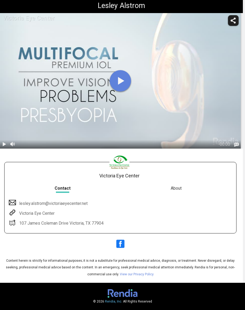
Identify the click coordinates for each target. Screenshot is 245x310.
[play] (120, 81)
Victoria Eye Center (36, 213)
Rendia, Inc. (113, 301)
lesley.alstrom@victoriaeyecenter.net (53, 203)
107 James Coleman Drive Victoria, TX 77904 (61, 223)
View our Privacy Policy (137, 274)
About (176, 188)
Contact (63, 188)
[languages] (236, 145)
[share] (233, 20)
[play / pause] (4, 144)
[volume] (13, 144)
